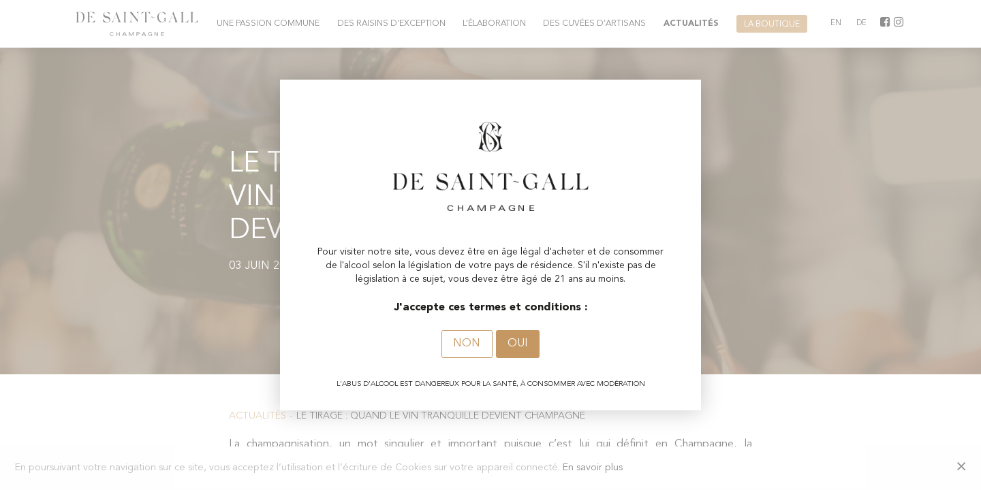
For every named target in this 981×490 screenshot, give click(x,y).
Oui (518, 343)
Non (466, 343)
